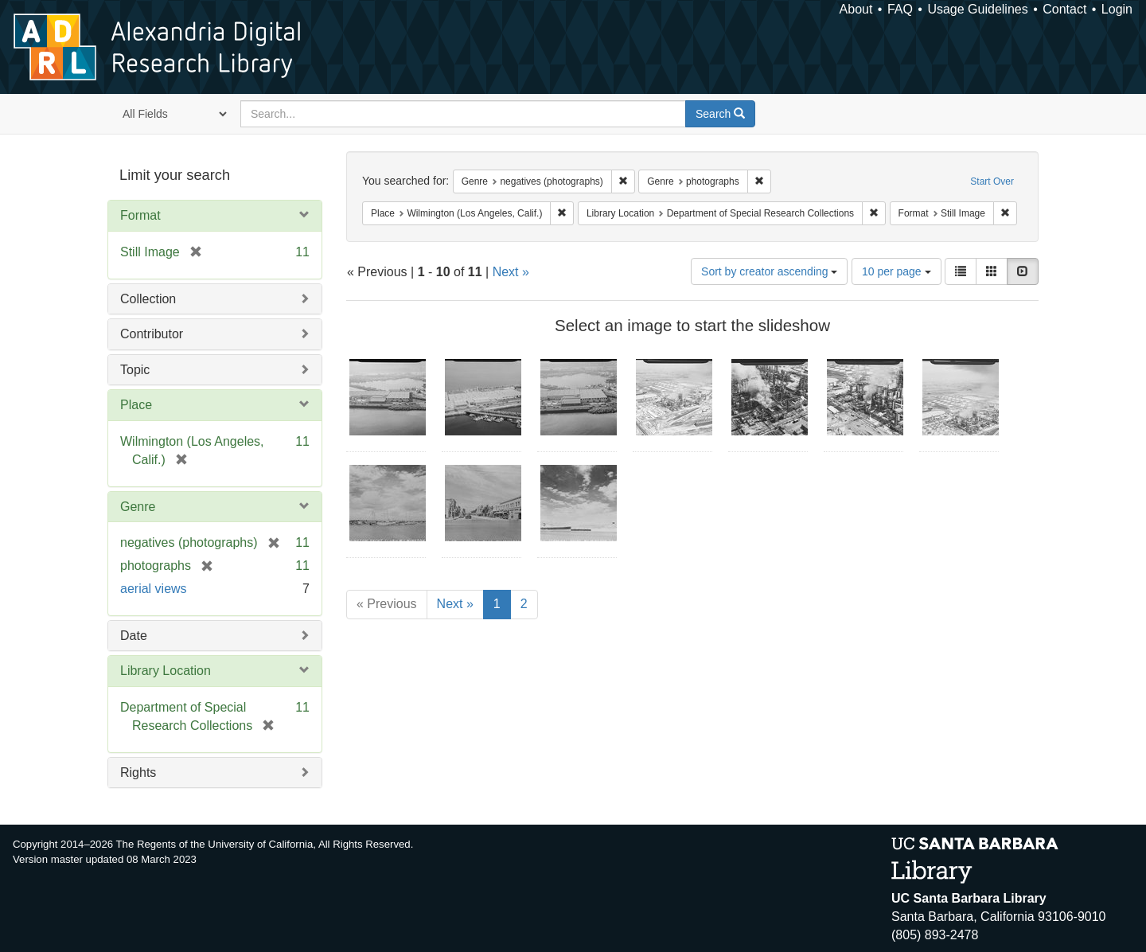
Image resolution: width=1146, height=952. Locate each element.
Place (136, 405)
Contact (1064, 9)
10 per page (896, 271)
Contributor (151, 334)
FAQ (900, 9)
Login (1116, 9)
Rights (138, 772)
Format (140, 215)
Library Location (165, 670)
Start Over (992, 181)
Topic (135, 370)
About (856, 9)
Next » (511, 272)
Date (133, 635)
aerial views (153, 588)
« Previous (387, 604)
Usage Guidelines (977, 9)
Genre (137, 506)
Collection (148, 299)
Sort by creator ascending (769, 271)
